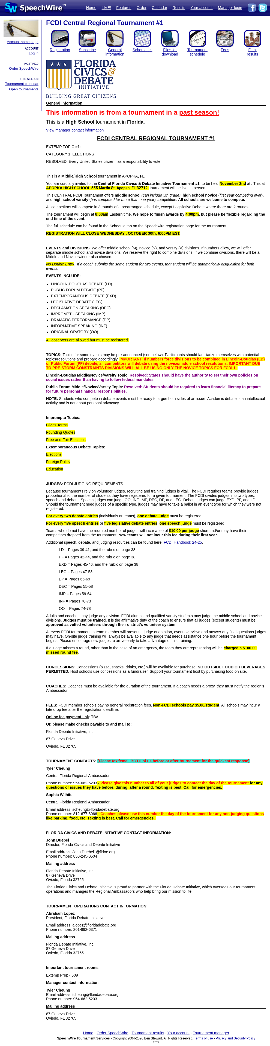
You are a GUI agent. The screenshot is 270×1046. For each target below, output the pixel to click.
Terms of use (203, 1038)
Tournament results (148, 1033)
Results (179, 7)
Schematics (142, 50)
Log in (33, 53)
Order (141, 7)
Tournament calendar (21, 84)
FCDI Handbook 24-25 (183, 542)
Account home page (22, 42)
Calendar (159, 7)
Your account (201, 7)
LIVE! (106, 7)
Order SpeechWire (23, 68)
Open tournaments (23, 89)
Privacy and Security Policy (235, 1038)
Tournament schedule (197, 52)
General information (115, 52)
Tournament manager (211, 1033)
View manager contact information (75, 130)
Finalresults (252, 52)
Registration (60, 50)
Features (123, 7)
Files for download (170, 52)
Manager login (230, 7)
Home (91, 7)
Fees (225, 50)
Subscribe (87, 50)
